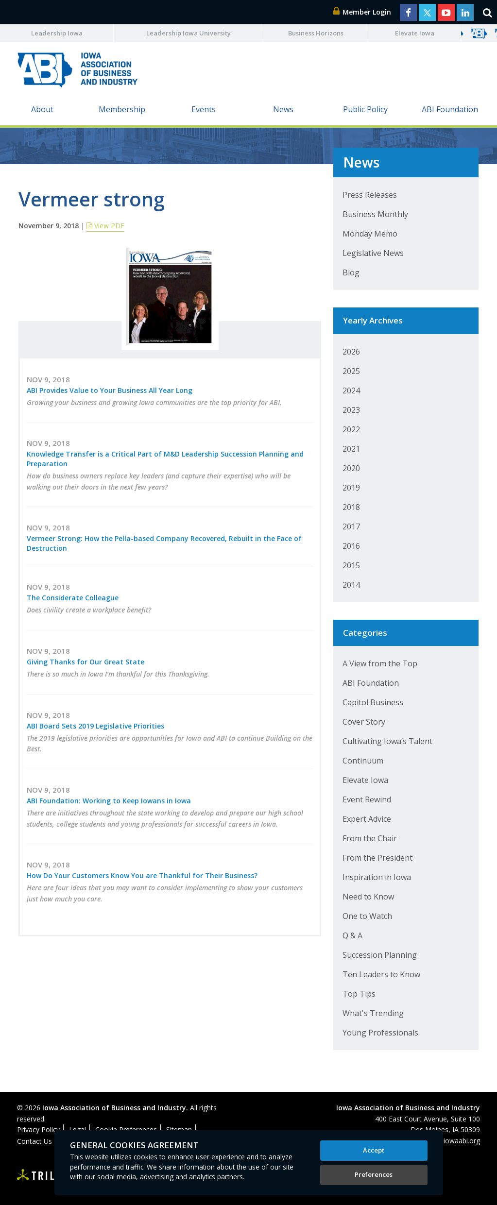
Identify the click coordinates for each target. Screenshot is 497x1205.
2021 (351, 448)
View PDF (105, 225)
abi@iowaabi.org (454, 1140)
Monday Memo (370, 233)
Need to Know (368, 896)
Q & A (352, 935)
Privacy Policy (38, 1129)
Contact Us (34, 1141)
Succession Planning (380, 955)
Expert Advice (367, 819)
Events (203, 109)
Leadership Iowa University (188, 33)
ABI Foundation (450, 109)
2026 (351, 351)
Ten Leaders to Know (381, 974)
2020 (351, 468)
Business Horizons (315, 33)
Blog (351, 272)
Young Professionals (380, 1032)
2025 (351, 371)
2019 (351, 487)
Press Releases (370, 194)
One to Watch (367, 916)
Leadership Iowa (57, 33)
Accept (373, 1150)
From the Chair (370, 838)
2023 (351, 410)
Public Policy (365, 109)
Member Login (362, 12)
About (42, 109)
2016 (351, 546)
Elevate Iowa (414, 33)
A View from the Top (380, 663)
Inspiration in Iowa (377, 877)
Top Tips (359, 993)
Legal (77, 1129)
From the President (377, 857)
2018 (351, 507)
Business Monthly (375, 214)
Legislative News (373, 253)
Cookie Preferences (126, 1129)
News (283, 109)
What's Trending (373, 1013)
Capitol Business (373, 702)
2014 (351, 584)
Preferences (374, 1174)
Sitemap (179, 1129)
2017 (351, 526)
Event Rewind (367, 799)
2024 (351, 390)
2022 (351, 429)
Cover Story (364, 721)
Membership (122, 109)
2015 (351, 565)
